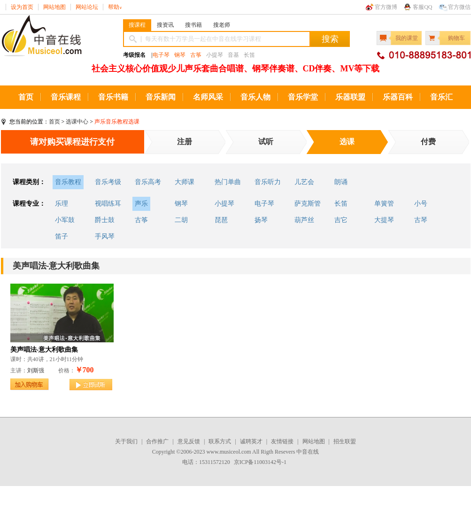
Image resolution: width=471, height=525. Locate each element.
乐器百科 (398, 97)
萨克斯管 (307, 203)
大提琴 (384, 220)
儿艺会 (304, 181)
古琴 (420, 220)
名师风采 (208, 97)
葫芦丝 (304, 220)
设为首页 (22, 7)
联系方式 (219, 441)
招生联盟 (344, 441)
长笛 (340, 203)
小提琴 (224, 203)
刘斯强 (35, 370)
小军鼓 (65, 220)
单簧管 (384, 203)
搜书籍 (193, 25)
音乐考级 (108, 181)
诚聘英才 (251, 441)
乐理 (61, 203)
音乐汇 (441, 97)
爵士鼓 (105, 220)
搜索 (330, 39)
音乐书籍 (113, 97)
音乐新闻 (161, 97)
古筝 (195, 55)
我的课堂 (406, 38)
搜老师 (221, 25)
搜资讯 (165, 25)
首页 (25, 97)
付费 (428, 142)
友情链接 (282, 441)
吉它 (340, 220)
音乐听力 (268, 181)
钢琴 (179, 55)
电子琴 (161, 55)
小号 (420, 203)
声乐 (141, 203)
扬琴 (261, 220)
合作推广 (157, 441)
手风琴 (105, 236)
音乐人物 (255, 97)
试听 (265, 142)
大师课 (184, 181)
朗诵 (340, 181)
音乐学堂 (303, 97)
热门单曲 (228, 181)
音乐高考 (148, 181)
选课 (347, 142)
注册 (184, 142)
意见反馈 (189, 441)
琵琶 (221, 220)
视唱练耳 (108, 203)
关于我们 (126, 441)
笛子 (61, 236)
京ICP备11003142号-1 (260, 462)
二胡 (181, 220)
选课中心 (77, 121)
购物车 (456, 38)
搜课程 (137, 25)
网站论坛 (87, 7)
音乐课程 (66, 97)
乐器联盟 (350, 97)
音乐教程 (68, 181)
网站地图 (54, 7)
